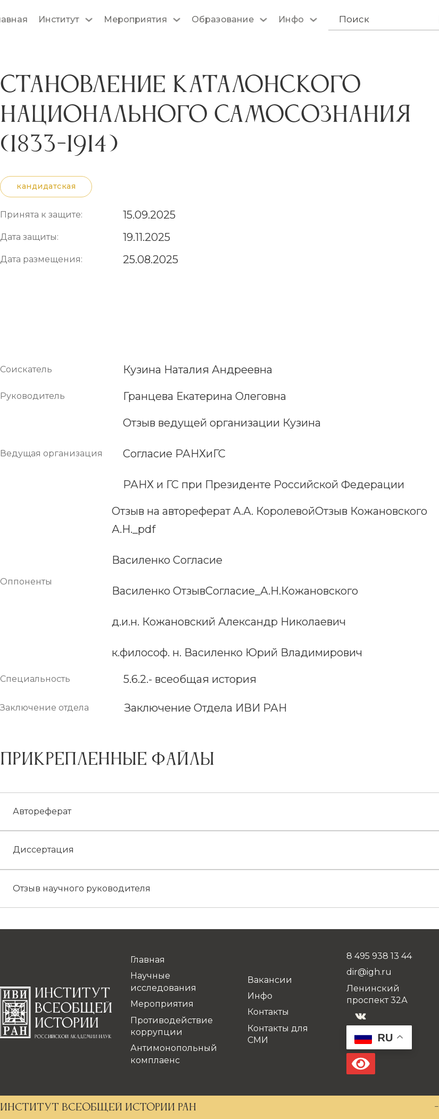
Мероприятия (135, 19)
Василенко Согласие (167, 560)
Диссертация (43, 850)
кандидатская (46, 186)
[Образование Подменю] (263, 19)
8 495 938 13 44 (379, 956)
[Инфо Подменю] (313, 19)
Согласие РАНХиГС (174, 453)
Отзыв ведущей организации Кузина (222, 422)
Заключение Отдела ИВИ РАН (205, 708)
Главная (147, 960)
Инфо (291, 19)
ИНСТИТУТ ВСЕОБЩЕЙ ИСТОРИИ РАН (98, 1108)
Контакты (268, 1012)
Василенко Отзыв (158, 590)
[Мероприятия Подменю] (176, 19)
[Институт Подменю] (89, 19)
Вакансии (269, 980)
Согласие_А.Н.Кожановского (281, 590)
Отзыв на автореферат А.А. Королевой (213, 511)
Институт (58, 19)
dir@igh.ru (369, 972)
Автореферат (42, 811)
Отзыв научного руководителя (82, 888)
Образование (223, 19)
